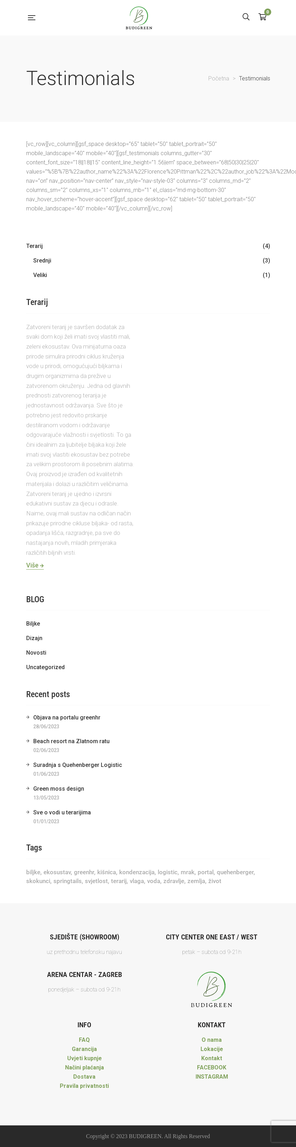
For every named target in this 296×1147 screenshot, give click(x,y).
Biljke (33, 623)
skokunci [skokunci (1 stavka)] (38, 881)
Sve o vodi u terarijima (62, 812)
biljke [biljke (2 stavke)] (33, 872)
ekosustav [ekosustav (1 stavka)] (57, 872)
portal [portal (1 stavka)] (206, 872)
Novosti (36, 652)
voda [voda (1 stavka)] (153, 881)
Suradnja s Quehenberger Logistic (77, 765)
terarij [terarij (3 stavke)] (119, 881)
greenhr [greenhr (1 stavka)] (84, 872)
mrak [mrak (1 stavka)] (188, 872)
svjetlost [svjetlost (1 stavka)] (96, 881)
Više (35, 565)
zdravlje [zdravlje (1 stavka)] (173, 881)
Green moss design (58, 788)
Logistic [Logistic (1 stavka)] (168, 872)
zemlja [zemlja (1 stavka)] (196, 881)
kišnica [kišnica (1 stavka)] (106, 872)
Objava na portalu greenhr (66, 717)
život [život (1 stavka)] (214, 881)
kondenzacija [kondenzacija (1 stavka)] (137, 872)
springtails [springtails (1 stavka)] (67, 881)
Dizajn (34, 638)
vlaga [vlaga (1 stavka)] (137, 881)
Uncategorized (45, 667)
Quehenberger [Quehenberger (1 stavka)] (235, 872)
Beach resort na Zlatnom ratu (71, 741)
